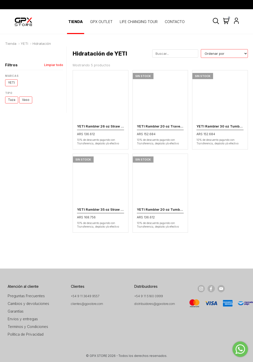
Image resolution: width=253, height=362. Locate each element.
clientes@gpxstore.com (87, 304)
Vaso (25, 100)
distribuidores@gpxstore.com (154, 304)
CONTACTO (175, 21)
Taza (11, 100)
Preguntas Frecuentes (26, 296)
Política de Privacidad (25, 334)
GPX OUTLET (101, 21)
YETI (24, 43)
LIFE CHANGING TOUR (139, 21)
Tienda (10, 43)
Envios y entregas (23, 319)
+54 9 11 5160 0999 (148, 296)
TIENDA (75, 21)
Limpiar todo (53, 65)
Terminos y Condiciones (28, 326)
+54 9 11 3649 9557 (85, 296)
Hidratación (41, 43)
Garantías (16, 311)
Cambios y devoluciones (28, 303)
